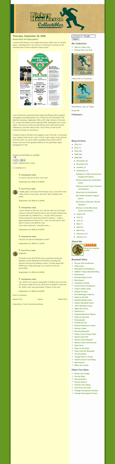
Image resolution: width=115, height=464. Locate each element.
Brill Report (79, 280)
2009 (76, 154)
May (78, 224)
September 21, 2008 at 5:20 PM (31, 272)
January (80, 237)
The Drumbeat (80, 354)
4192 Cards (79, 266)
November (81, 164)
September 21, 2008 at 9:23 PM (31, 291)
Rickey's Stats (80, 328)
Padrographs (80, 320)
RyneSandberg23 (82, 331)
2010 (76, 151)
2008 (76, 158)
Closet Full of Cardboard (85, 286)
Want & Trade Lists (82, 47)
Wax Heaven (80, 362)
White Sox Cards (82, 365)
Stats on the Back (82, 348)
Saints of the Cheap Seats (85, 334)
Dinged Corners (81, 292)
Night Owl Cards (81, 309)
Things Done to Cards (84, 357)
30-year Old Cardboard (84, 263)
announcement (32, 115)
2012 (76, 144)
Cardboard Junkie (82, 283)
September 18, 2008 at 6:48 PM (31, 182)
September (81, 171)
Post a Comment (20, 295)
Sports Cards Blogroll (84, 340)
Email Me (75, 110)
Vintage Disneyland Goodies (86, 391)
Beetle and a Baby (82, 374)
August (79, 214)
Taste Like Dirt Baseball (84, 351)
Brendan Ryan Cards (83, 277)
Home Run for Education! (25, 39)
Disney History (81, 382)
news (33, 163)
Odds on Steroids (82, 317)
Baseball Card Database (85, 269)
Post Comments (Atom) (33, 304)
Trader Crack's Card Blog (85, 360)
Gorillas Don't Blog (82, 385)
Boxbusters (79, 275)
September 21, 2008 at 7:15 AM (31, 243)
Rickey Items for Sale (83, 50)
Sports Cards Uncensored (85, 343)
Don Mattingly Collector (84, 294)
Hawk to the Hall (81, 297)
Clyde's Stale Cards (83, 289)
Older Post (62, 299)
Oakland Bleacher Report (85, 314)
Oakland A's (80, 311)
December (80, 161)
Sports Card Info (81, 337)
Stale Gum (79, 345)
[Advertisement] (80, 413)
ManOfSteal (26, 189)
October (80, 167)
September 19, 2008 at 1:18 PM (31, 201)
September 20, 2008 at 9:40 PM (31, 230)
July (78, 217)
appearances (24, 163)
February (80, 234)
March (79, 230)
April (78, 227)
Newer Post (17, 299)
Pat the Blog (80, 376)
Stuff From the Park (83, 388)
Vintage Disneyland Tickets (86, 393)
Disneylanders (81, 379)
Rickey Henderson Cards (85, 326)
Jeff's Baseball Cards (83, 306)
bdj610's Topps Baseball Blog (87, 272)
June (78, 221)
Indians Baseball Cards (84, 303)
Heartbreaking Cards (83, 300)
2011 (76, 148)
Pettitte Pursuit (81, 323)
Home (40, 299)
